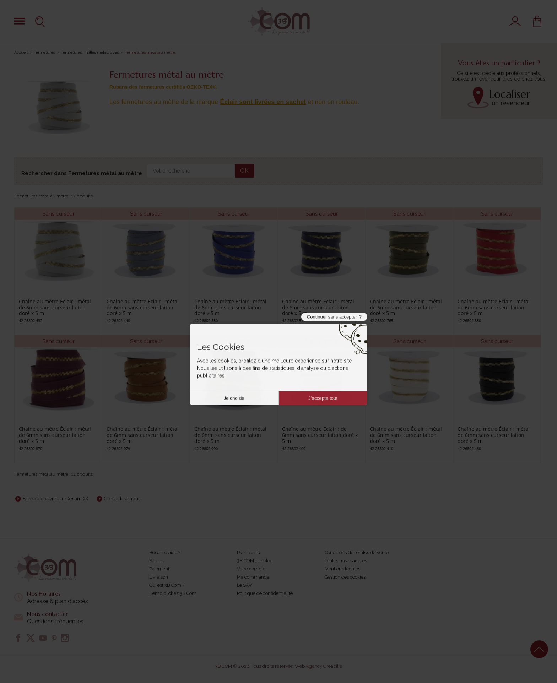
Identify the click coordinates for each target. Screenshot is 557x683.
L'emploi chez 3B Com (172, 593)
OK (244, 170)
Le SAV (244, 585)
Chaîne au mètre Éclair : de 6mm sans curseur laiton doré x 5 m (320, 434)
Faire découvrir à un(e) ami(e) (55, 499)
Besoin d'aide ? (164, 552)
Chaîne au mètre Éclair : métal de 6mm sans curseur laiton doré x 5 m (55, 307)
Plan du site (249, 552)
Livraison (158, 577)
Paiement (159, 569)
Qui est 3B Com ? (166, 585)
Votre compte (251, 569)
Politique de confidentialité (265, 593)
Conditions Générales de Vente (357, 552)
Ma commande (253, 577)
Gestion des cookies (345, 577)
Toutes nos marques (346, 560)
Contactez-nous (122, 499)
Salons (156, 560)
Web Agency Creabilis (318, 666)
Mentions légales (342, 569)
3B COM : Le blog (255, 560)
